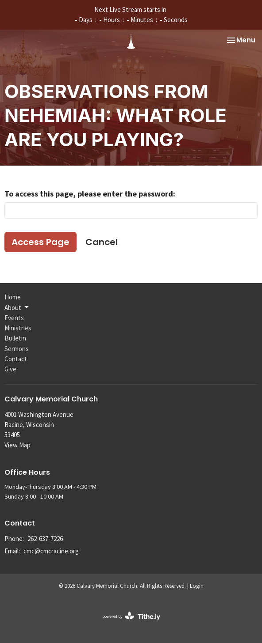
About (17, 307)
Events (14, 318)
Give (10, 369)
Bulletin (15, 338)
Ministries (17, 328)
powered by (131, 616)
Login (197, 586)
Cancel (101, 242)
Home (12, 297)
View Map (17, 445)
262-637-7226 (45, 538)
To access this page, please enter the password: (89, 194)
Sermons (16, 348)
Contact (15, 359)
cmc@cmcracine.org (51, 551)
